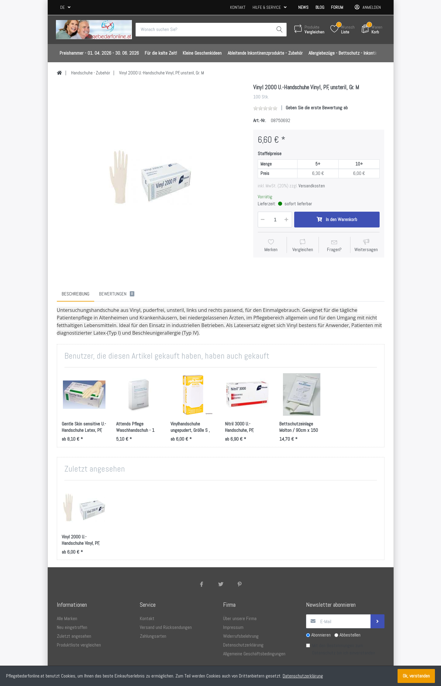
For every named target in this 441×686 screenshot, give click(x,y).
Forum (337, 7)
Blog (319, 7)
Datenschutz (324, 653)
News (303, 7)
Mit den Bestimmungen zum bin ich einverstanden (343, 649)
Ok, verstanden (416, 676)
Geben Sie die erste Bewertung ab (317, 108)
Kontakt (238, 7)
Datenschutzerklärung (303, 676)
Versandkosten (311, 186)
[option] (150, 177)
